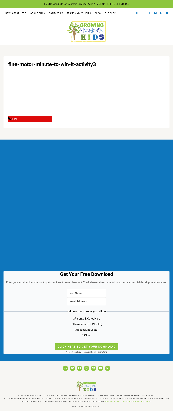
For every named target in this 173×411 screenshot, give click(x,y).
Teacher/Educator (87, 329)
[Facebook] (149, 13)
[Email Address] (86, 301)
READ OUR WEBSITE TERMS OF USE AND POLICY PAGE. (128, 401)
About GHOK (37, 13)
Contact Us (56, 13)
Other (87, 335)
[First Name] (86, 293)
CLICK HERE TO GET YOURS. (114, 4)
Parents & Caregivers (87, 318)
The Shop (110, 13)
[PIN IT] (30, 119)
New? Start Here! (16, 13)
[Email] (144, 13)
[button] (86, 324)
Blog (98, 13)
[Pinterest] (161, 13)
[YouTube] (167, 13)
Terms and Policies (79, 13)
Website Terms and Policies (86, 406)
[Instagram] (155, 13)
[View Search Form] (137, 13)
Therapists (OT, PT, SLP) (87, 324)
